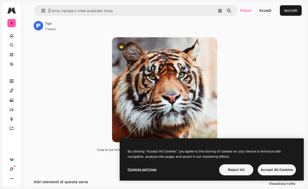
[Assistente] (14, 128)
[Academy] (11, 159)
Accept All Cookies (277, 169)
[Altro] (11, 178)
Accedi (265, 10)
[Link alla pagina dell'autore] (38, 25)
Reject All (236, 169)
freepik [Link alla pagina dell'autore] (50, 29)
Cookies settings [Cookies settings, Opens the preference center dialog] (142, 169)
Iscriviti (290, 10)
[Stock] (11, 54)
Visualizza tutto (282, 184)
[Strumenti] (11, 81)
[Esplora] (11, 64)
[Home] (11, 36)
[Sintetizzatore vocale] (14, 119)
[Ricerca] (11, 45)
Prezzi (245, 10)
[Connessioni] (11, 169)
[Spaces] (14, 90)
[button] (41, 11)
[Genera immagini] (14, 100)
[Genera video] (14, 109)
